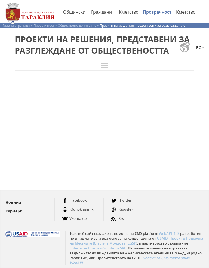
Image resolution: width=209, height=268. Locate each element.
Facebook (74, 200)
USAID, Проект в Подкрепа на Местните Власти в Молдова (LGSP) (136, 241)
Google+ (122, 209)
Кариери (14, 211)
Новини (13, 202)
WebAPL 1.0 (169, 233)
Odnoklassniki (78, 209)
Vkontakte (74, 216)
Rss (117, 216)
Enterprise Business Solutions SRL (98, 248)
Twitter (121, 200)
